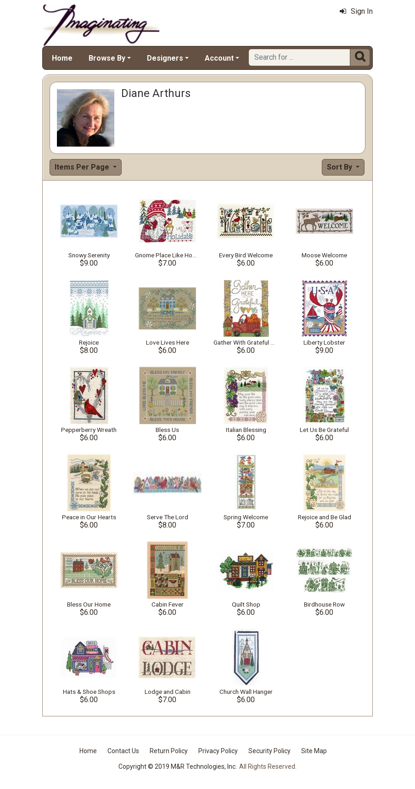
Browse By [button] (107, 58)
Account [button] (219, 58)
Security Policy (269, 751)
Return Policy (169, 751)
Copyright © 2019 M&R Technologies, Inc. (177, 766)
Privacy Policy (218, 751)
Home (62, 58)
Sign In (356, 11)
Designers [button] (165, 58)
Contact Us (123, 751)
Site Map (314, 751)
